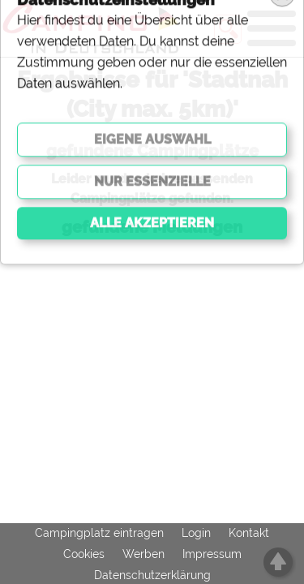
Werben (143, 554)
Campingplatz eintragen (99, 532)
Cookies (84, 554)
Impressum (212, 554)
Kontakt (249, 532)
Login (196, 532)
